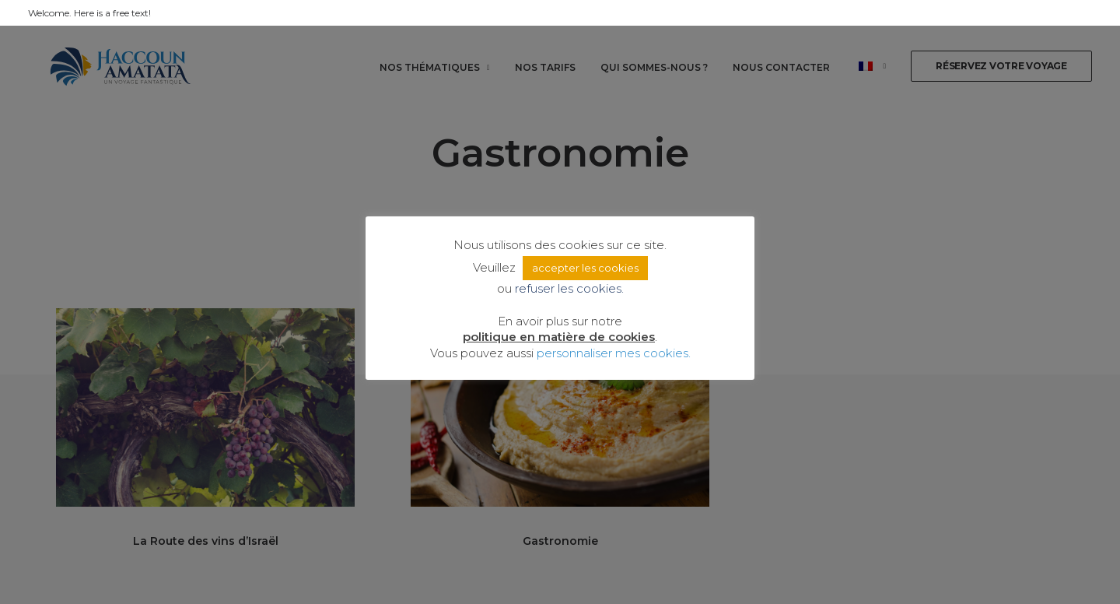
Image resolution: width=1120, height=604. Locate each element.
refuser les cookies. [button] (569, 288)
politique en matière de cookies (559, 336)
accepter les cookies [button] (585, 268)
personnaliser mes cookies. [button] (614, 353)
